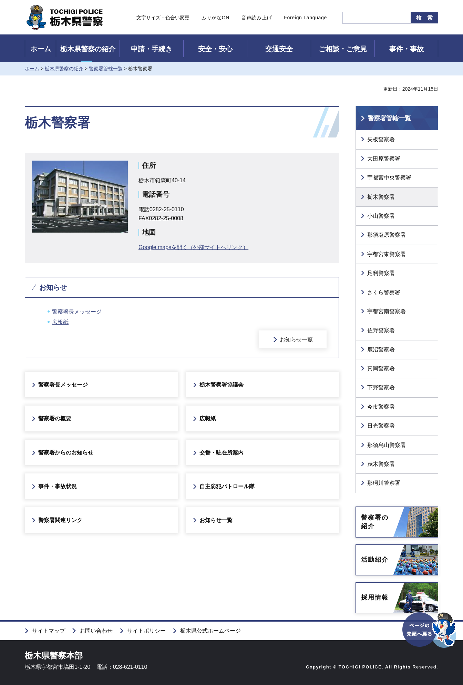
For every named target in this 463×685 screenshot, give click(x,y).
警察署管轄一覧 (106, 68)
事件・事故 (406, 49)
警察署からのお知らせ (65, 453)
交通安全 (279, 49)
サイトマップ (48, 631)
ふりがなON (215, 17)
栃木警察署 (381, 197)
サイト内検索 (337, 17)
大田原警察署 (383, 159)
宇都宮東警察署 (386, 254)
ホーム (40, 49)
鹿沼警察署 (381, 349)
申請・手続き (151, 49)
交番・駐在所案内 (221, 453)
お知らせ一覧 (296, 339)
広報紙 (60, 322)
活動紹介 (375, 559)
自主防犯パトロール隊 (227, 486)
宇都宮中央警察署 (389, 178)
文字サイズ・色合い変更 (162, 17)
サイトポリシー (146, 631)
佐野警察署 (381, 330)
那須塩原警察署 (386, 235)
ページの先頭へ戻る (429, 642)
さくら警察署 (383, 292)
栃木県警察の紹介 (87, 49)
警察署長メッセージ (77, 312)
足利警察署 (381, 273)
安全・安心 (215, 49)
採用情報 (375, 597)
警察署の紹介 (375, 522)
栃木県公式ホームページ (210, 631)
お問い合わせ (96, 631)
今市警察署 (381, 407)
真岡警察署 (381, 368)
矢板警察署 (381, 139)
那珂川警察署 (383, 483)
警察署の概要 (54, 418)
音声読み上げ (256, 17)
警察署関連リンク (60, 520)
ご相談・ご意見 (343, 49)
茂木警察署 (381, 464)
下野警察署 (381, 387)
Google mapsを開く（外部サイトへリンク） (193, 247)
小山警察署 (381, 216)
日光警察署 (381, 426)
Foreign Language (305, 17)
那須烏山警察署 (386, 445)
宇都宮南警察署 (386, 311)
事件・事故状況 (57, 486)
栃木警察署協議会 (221, 385)
